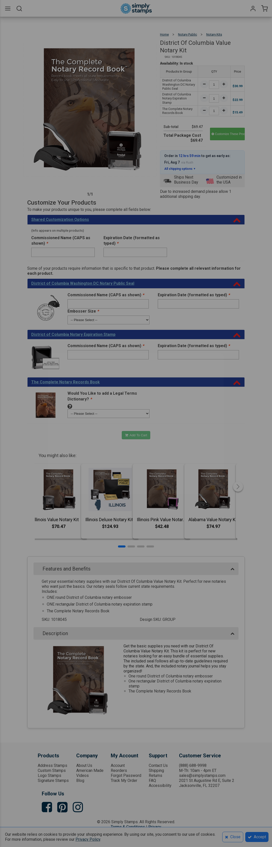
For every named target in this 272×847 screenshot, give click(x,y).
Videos (82, 775)
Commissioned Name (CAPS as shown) (60, 240)
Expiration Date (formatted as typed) (132, 240)
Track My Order (124, 780)
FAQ (152, 780)
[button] (122, 546)
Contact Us (158, 765)
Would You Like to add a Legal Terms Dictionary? (102, 396)
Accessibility (160, 785)
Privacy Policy (88, 839)
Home (164, 34)
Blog (80, 780)
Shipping (156, 770)
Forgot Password (126, 775)
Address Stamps (52, 765)
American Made (90, 770)
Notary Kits (214, 34)
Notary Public (187, 34)
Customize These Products (228, 134)
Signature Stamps (53, 780)
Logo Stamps (49, 775)
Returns (155, 775)
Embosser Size (83, 311)
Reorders (119, 770)
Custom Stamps (52, 770)
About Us (84, 765)
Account (118, 765)
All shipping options (180, 169)
